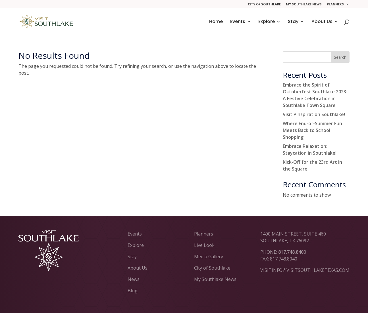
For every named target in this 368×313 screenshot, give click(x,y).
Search (340, 57)
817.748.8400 (292, 252)
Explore (266, 22)
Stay (293, 22)
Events (237, 22)
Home (216, 22)
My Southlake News (304, 4)
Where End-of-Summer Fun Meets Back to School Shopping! (312, 130)
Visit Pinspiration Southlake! (314, 114)
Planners (335, 4)
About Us (321, 22)
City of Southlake (264, 4)
